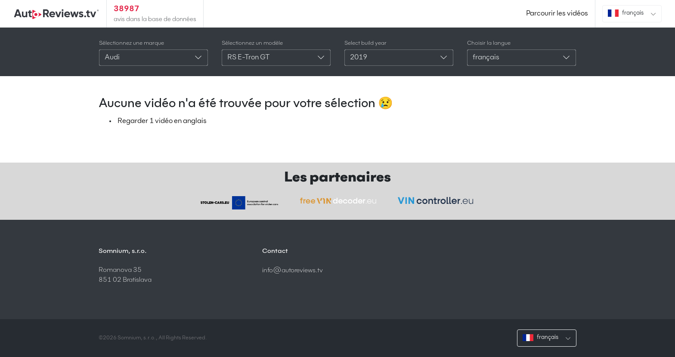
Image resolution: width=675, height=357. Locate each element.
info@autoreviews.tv (292, 270)
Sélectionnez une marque (131, 43)
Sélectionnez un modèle (252, 43)
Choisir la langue (489, 43)
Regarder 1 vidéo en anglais (162, 121)
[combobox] (153, 57)
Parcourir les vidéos (557, 13)
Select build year (365, 43)
